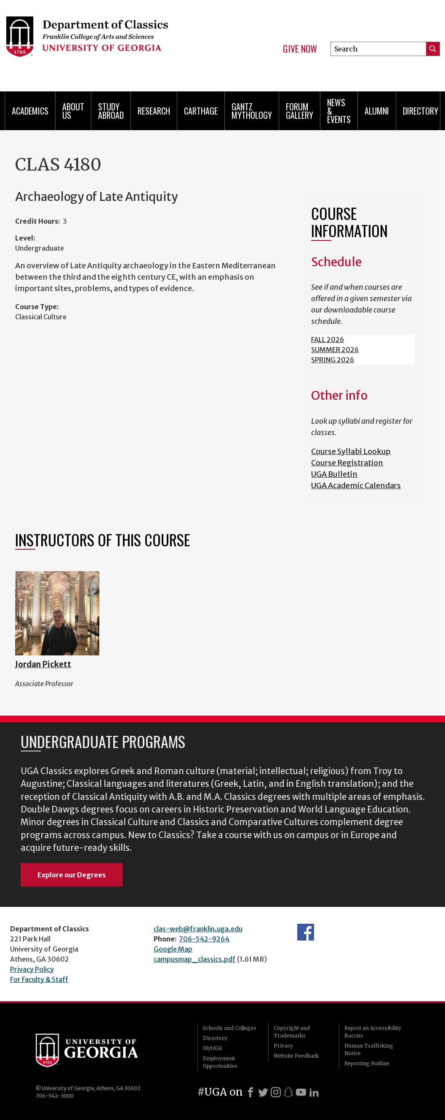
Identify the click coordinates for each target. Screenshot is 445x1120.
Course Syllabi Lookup (351, 451)
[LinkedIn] (314, 1092)
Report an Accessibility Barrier (372, 1032)
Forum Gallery (299, 110)
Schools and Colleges (229, 1028)
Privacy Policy (32, 969)
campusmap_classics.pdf (195, 959)
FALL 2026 (327, 339)
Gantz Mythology (252, 110)
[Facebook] (250, 1092)
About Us (73, 110)
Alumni (377, 110)
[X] (263, 1092)
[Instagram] (276, 1092)
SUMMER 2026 (335, 349)
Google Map (173, 949)
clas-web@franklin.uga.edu (198, 929)
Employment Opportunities (220, 1062)
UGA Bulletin (334, 474)
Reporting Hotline (366, 1063)
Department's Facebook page (305, 932)
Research (154, 110)
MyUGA (212, 1048)
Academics (30, 110)
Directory (420, 110)
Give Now (300, 49)
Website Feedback (296, 1056)
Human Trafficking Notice (368, 1049)
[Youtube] (301, 1092)
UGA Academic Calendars (356, 485)
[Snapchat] (288, 1092)
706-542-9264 (204, 939)
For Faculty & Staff (39, 979)
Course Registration (347, 463)
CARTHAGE (201, 110)
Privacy (283, 1045)
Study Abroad (111, 110)
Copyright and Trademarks (292, 1032)
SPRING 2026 (332, 360)
